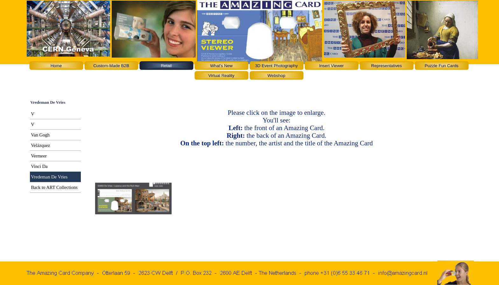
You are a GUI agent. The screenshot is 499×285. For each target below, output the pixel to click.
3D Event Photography (276, 65)
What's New (221, 65)
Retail (166, 65)
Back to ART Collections (54, 187)
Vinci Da (39, 166)
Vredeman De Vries (49, 176)
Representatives (386, 65)
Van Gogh (40, 134)
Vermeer (39, 155)
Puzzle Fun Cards (442, 65)
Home (56, 65)
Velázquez (40, 145)
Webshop (276, 75)
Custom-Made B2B (111, 65)
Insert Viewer (331, 65)
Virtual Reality (221, 75)
